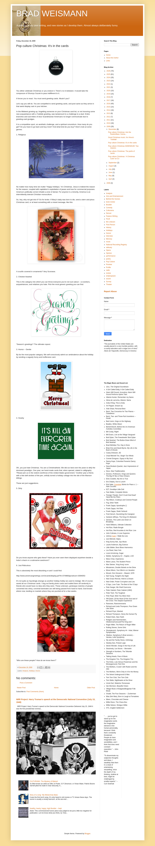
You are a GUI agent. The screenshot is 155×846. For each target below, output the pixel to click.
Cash (114, 536)
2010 (109, 123)
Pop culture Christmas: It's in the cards (122, 143)
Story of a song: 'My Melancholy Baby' (44, 795)
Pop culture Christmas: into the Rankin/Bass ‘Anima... (119, 133)
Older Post (91, 688)
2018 (109, 97)
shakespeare (111, 276)
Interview (109, 236)
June (110, 172)
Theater (109, 284)
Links (108, 61)
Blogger (87, 834)
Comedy (109, 208)
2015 (109, 107)
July (110, 169)
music (108, 242)
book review (110, 202)
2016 (109, 104)
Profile (108, 267)
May (110, 176)
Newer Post (21, 688)
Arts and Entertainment (114, 196)
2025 (109, 74)
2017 (109, 100)
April (110, 179)
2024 (109, 77)
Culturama (110, 210)
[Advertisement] (116, 366)
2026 (109, 71)
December (112, 129)
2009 (109, 126)
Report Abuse (110, 291)
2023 (109, 81)
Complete (117, 484)
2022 (109, 84)
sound (108, 279)
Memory (109, 239)
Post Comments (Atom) (35, 692)
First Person (110, 225)
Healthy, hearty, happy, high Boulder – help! (46, 808)
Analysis (25, 671)
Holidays (32, 671)
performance (110, 256)
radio (108, 270)
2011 (109, 120)
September (112, 163)
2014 (109, 110)
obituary (109, 247)
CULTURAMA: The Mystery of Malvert (44, 781)
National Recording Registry (116, 245)
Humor (38, 671)
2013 (109, 113)
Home (56, 688)
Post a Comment (26, 683)
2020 (109, 91)
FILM (108, 219)
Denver (109, 213)
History (108, 227)
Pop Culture (110, 262)
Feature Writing (112, 216)
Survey (108, 282)
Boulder (109, 205)
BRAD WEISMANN (52, 13)
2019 (109, 94)
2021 (109, 87)
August (111, 166)
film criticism (110, 222)
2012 (109, 117)
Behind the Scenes (113, 199)
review (108, 273)
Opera (108, 250)
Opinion (109, 253)
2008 (109, 183)
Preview (109, 264)
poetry (108, 259)
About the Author (112, 58)
